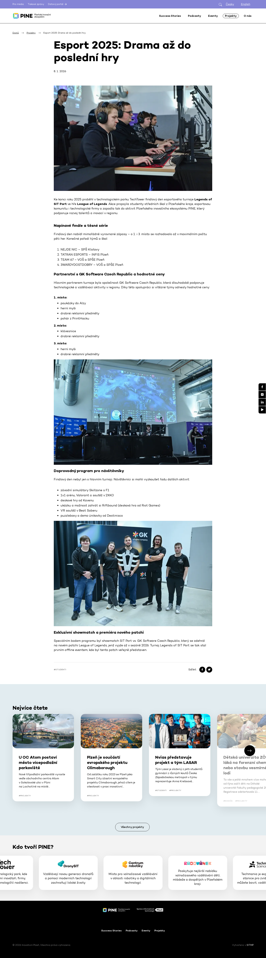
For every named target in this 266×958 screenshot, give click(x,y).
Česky (230, 4)
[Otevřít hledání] (220, 4)
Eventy (146, 930)
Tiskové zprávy (36, 4)
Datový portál (57, 4)
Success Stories (111, 930)
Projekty (159, 930)
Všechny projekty (132, 827)
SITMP (250, 944)
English (245, 4)
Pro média (18, 4)
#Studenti (60, 669)
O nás (247, 16)
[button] (249, 750)
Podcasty (132, 930)
